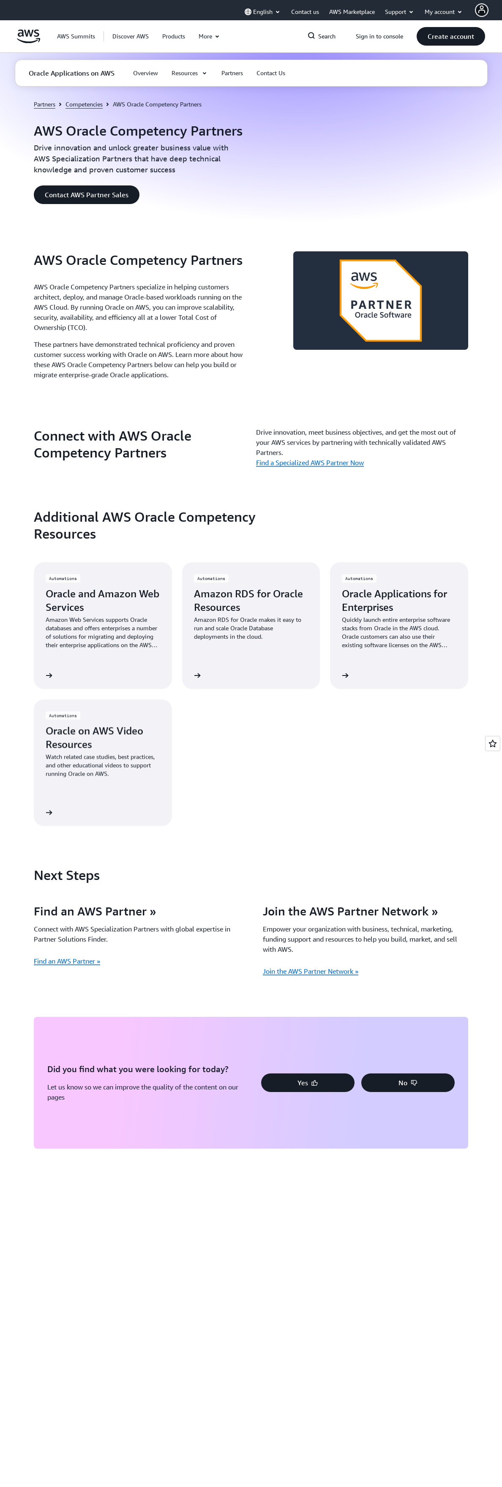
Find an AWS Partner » (67, 961)
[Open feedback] (492, 743)
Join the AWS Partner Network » (310, 971)
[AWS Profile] (481, 10)
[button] (131, 36)
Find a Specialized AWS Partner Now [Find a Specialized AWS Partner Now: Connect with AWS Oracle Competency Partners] (310, 462)
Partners (44, 104)
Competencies (84, 104)
